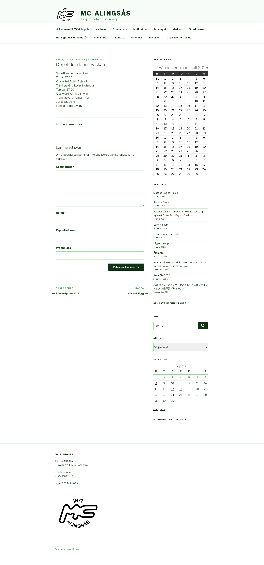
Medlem (177, 37)
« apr (155, 416)
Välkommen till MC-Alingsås (72, 37)
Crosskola (120, 37)
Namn (61, 220)
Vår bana (101, 37)
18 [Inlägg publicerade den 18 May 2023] (180, 396)
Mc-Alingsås (105, 13)
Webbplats (63, 255)
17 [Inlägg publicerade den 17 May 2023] (172, 396)
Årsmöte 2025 (161, 283)
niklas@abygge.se (89, 67)
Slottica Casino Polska (165, 200)
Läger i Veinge (161, 251)
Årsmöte (158, 260)
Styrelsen (154, 45)
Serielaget (159, 37)
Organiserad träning (179, 45)
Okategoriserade (74, 132)
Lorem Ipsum (160, 232)
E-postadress (66, 238)
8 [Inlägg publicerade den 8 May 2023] (156, 390)
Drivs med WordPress (67, 557)
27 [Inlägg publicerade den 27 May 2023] (197, 402)
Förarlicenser (197, 37)
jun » (162, 416)
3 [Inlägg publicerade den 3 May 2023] (172, 385)
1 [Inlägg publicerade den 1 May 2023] (156, 385)
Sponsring (102, 45)
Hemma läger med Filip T (167, 241)
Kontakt (120, 45)
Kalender (136, 45)
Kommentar (65, 174)
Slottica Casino (161, 210)
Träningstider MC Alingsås (72, 45)
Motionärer (140, 37)
